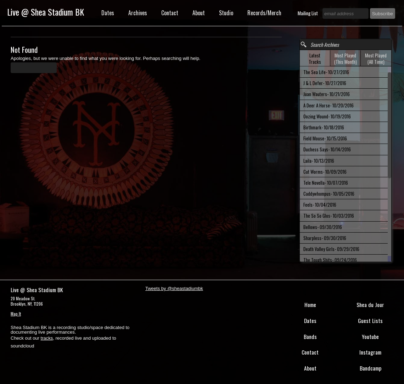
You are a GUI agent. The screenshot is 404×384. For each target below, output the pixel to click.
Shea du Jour (370, 304)
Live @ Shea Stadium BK (45, 11)
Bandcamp (370, 368)
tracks (47, 338)
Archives (137, 13)
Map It (16, 314)
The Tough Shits (330, 260)
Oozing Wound (327, 116)
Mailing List (308, 13)
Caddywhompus (328, 193)
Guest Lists (370, 320)
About (198, 13)
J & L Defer (324, 83)
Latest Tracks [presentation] (315, 58)
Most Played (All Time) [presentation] (376, 58)
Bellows (322, 227)
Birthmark (323, 127)
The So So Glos (328, 215)
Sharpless (324, 238)
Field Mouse (325, 138)
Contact (169, 13)
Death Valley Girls (331, 249)
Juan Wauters (326, 94)
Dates (107, 13)
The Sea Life (326, 72)
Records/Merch (264, 13)
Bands (310, 336)
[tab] (315, 58)
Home (310, 304)
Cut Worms (325, 171)
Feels (319, 204)
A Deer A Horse (328, 105)
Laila (318, 160)
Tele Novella (325, 182)
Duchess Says (327, 149)
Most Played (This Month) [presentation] (345, 58)
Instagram (370, 352)
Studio (226, 13)
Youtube (370, 336)
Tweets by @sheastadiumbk (174, 288)
